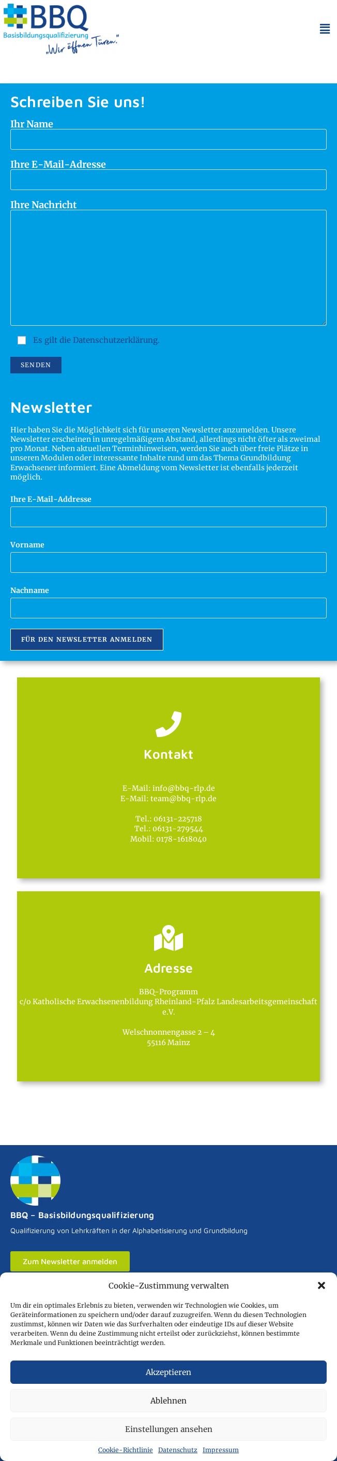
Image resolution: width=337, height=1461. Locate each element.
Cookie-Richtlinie (125, 1450)
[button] (321, 1285)
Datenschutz (177, 1450)
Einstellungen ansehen (168, 1429)
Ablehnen (168, 1401)
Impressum (221, 1450)
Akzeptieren (168, 1372)
